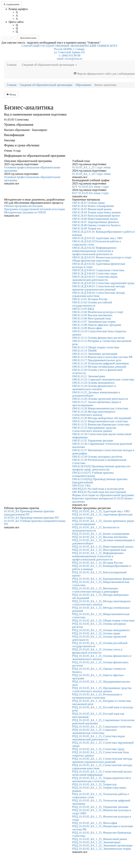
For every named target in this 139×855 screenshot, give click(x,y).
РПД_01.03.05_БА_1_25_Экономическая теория (101, 848)
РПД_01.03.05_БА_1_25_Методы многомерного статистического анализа (101, 603)
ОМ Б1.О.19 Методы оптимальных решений (99, 366)
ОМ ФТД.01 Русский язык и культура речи (98, 488)
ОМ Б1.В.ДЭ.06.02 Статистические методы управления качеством (98, 294)
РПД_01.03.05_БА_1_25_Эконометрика (96, 842)
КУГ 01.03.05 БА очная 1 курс (90, 186)
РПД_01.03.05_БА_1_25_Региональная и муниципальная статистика (97, 696)
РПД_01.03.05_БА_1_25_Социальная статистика (101, 726)
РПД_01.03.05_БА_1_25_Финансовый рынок (99, 839)
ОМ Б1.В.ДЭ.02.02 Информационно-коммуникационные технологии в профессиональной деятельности (94, 251)
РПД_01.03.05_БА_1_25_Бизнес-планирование (101, 533)
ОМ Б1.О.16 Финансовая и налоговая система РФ (102, 356)
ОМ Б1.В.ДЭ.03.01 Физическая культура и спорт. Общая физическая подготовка (102, 259)
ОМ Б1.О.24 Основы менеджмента (93, 382)
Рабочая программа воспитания (23, 205)
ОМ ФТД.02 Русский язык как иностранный (99, 491)
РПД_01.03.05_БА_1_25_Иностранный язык (99, 549)
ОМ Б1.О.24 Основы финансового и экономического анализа (94, 387)
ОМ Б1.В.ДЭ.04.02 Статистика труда (94, 273)
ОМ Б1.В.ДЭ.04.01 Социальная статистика (98, 270)
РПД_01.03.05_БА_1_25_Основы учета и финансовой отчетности (97, 651)
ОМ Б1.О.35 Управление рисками (92, 440)
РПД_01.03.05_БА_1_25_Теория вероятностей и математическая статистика (101, 779)
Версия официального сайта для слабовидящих (104, 73)
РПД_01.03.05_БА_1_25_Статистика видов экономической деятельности (98, 738)
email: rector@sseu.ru (69, 58)
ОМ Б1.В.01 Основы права (88, 202)
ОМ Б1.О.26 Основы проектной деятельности (100, 398)
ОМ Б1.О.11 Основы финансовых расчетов (98, 337)
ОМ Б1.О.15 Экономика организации (94, 353)
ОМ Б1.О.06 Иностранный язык (91, 318)
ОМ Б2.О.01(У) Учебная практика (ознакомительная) (93, 474)
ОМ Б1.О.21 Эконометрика (88, 376)
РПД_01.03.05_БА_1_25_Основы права (96, 633)
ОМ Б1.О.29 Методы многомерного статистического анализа (93, 413)
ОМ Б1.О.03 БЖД (83, 308)
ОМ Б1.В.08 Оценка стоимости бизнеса (96, 225)
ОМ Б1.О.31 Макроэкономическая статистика (100, 421)
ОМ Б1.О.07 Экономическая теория (94, 321)
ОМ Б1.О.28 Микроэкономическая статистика (100, 408)
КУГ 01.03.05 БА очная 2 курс (90, 193)
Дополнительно (28, 38)
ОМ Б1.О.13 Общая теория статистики (95, 347)
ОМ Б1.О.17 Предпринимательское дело (96, 360)
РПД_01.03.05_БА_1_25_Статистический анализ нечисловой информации (102, 773)
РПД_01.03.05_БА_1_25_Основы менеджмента (101, 630)
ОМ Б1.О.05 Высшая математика (92, 315)
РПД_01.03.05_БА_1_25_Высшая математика (100, 536)
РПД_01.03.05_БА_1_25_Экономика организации (102, 845)
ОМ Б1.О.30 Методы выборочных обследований (101, 418)
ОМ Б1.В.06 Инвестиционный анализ (95, 218)
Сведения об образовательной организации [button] (49, 64)
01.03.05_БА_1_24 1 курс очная (91, 173)
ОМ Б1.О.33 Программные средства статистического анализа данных (94, 429)
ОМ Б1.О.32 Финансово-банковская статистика (101, 424)
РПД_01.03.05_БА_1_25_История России (97, 562)
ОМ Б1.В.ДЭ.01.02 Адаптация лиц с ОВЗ (97, 238)
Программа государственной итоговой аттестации (34, 209)
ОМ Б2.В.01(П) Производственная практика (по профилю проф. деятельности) (101, 468)
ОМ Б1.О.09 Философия (87, 328)
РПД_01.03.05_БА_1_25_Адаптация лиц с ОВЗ (101, 511)
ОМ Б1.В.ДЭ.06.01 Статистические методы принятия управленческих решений (98, 288)
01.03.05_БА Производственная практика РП (31, 517)
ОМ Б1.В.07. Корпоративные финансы (95, 222)
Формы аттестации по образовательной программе (103, 495)
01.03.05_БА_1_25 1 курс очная (91, 167)
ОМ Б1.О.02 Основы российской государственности (92, 304)
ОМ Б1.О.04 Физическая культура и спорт (97, 312)
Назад (11, 94)
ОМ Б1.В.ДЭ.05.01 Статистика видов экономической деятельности (95, 278)
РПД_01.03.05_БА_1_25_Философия (94, 822)
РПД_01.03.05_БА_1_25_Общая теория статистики (103, 620)
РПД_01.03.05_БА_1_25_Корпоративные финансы (103, 578)
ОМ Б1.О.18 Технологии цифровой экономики (100, 363)
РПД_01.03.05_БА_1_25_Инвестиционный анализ (102, 546)
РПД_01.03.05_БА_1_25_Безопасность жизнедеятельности (95, 529)
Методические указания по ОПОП (25, 212)
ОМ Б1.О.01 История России (89, 299)
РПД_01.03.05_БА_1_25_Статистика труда (98, 749)
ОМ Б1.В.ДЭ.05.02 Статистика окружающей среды (103, 283)
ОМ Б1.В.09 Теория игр (86, 228)
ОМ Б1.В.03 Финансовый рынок (92, 209)
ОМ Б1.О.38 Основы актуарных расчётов (97, 456)
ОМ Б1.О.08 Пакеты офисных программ (96, 324)
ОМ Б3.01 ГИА (81, 485)
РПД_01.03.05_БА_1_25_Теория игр (94, 784)
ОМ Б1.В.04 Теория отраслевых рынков (96, 212)
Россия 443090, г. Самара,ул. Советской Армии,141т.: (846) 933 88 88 (69, 52)
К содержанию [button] (11, 4)
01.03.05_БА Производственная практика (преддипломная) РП (29, 513)
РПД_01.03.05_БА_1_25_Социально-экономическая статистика (94, 731)
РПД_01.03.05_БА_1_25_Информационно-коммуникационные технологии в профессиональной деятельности (98, 556)
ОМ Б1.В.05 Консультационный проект (96, 215)
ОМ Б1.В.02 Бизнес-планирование (93, 205)
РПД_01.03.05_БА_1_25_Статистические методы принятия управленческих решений (102, 760)
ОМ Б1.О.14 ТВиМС (84, 350)
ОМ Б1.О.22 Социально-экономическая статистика (103, 379)
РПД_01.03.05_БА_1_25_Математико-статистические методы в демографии (95, 590)
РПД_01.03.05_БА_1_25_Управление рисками (100, 806)
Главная (13, 64)
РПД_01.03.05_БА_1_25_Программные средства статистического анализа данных (101, 689)
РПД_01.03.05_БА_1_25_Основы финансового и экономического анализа (101, 657)
